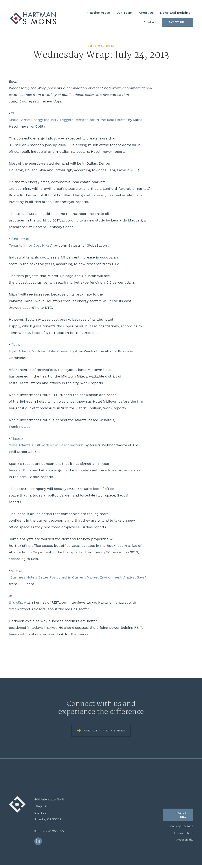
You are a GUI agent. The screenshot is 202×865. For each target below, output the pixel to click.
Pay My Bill (178, 22)
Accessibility (184, 839)
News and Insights (175, 12)
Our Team (124, 12)
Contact (150, 22)
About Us (146, 12)
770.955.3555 (55, 831)
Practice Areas (98, 12)
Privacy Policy (183, 833)
